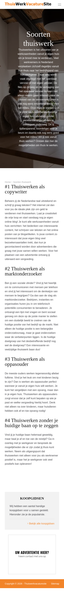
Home (8, 182)
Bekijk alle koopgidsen (40, 523)
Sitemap (55, 583)
